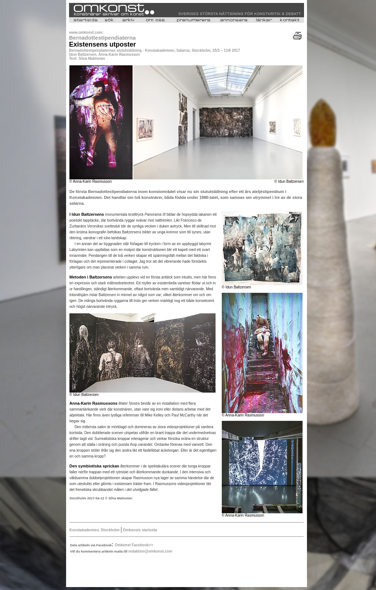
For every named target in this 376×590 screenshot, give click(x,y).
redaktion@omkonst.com (150, 551)
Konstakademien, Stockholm (94, 530)
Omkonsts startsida (139, 530)
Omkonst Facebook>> (134, 545)
